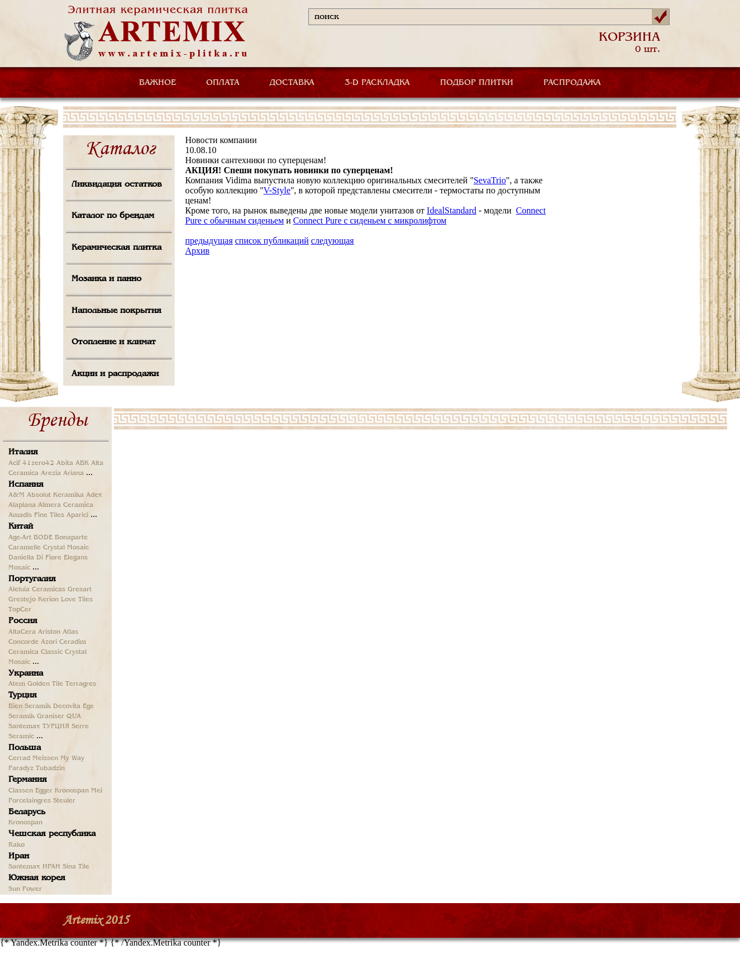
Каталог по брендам (112, 216)
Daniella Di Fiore (34, 557)
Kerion (48, 599)
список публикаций (272, 240)
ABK (82, 463)
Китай (20, 526)
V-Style (277, 190)
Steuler (64, 800)
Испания (26, 484)
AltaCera (22, 632)
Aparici (77, 515)
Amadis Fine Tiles (36, 515)
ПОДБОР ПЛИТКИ (476, 83)
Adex (94, 495)
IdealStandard (451, 210)
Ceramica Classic (35, 652)
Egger (43, 790)
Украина (25, 673)
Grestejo (22, 599)
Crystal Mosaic (66, 547)
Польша (24, 748)
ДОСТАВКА (292, 83)
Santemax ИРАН (34, 866)
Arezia (51, 473)
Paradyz (21, 768)
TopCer (19, 609)
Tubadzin (50, 768)
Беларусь (26, 812)
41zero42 (38, 463)
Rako (16, 845)
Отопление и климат (113, 342)
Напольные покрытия (116, 311)
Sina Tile (76, 866)
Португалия (32, 579)
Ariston (49, 632)
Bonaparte (71, 537)
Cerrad (19, 758)
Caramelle (24, 547)
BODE (43, 537)
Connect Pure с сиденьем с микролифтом (370, 220)
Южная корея (36, 878)
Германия (27, 780)
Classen (20, 790)
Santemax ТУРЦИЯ (38, 726)
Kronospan (72, 790)
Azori (49, 642)
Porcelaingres (29, 800)
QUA (73, 716)
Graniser (50, 716)
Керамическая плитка (116, 247)
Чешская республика (52, 834)
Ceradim (72, 642)
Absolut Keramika (55, 495)
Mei (96, 790)
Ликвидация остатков (116, 184)
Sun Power (25, 889)
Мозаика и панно (106, 279)
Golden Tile (45, 684)
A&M (16, 495)
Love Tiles (77, 599)
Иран (18, 856)
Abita (64, 463)
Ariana (73, 473)
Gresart (80, 589)
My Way (72, 758)
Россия (22, 621)
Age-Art (19, 537)
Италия (23, 452)
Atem (16, 684)
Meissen (45, 758)
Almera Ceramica (65, 505)
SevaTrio (490, 180)
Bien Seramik (29, 706)
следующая (332, 240)
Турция (22, 695)
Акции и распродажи (115, 374)
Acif (14, 463)
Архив (197, 250)
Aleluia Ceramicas (36, 589)
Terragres (80, 684)
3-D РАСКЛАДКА (377, 83)
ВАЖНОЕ (157, 83)
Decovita (66, 706)
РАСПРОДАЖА (572, 83)
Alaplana (22, 505)
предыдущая (209, 240)
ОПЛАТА (223, 83)
